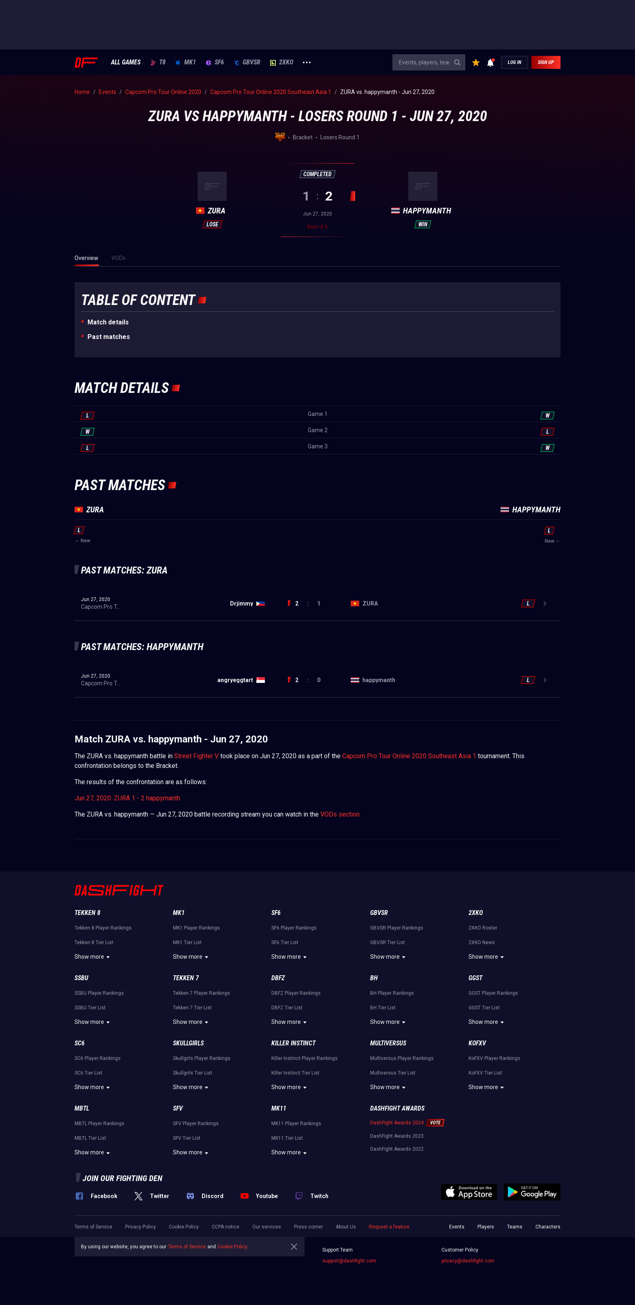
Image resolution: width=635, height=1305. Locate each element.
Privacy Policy (140, 1227)
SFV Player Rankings (196, 1123)
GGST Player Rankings (493, 993)
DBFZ (278, 978)
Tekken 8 (87, 913)
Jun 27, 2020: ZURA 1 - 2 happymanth (127, 798)
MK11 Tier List (287, 1138)
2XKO (281, 62)
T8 (158, 62)
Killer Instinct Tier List (295, 1073)
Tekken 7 (186, 978)
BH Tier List (383, 1008)
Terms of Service (93, 1227)
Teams (514, 1227)
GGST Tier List (484, 1008)
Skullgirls (188, 1043)
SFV (178, 1108)
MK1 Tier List (187, 942)
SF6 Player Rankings (294, 928)
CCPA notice (225, 1227)
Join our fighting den (122, 1178)
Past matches (108, 337)
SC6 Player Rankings (98, 1058)
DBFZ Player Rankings (296, 993)
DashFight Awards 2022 (397, 1149)
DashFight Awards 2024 (397, 1123)
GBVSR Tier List (387, 942)
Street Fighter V (196, 756)
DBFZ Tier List (287, 1008)
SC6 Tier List (88, 1073)
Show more (93, 957)
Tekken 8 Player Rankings (103, 928)
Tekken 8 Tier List (94, 942)
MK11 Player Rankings (296, 1123)
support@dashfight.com (349, 1261)
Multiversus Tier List (393, 1073)
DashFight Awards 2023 (397, 1136)
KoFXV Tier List (485, 1073)
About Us (346, 1227)
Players (485, 1227)
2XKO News (482, 942)
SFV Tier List (186, 1138)
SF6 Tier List (284, 942)
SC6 (80, 1043)
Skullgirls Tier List (192, 1073)
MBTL (82, 1108)
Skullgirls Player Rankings (201, 1058)
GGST (475, 978)
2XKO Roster (483, 928)
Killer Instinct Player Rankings (304, 1058)
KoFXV (477, 1043)
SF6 (215, 62)
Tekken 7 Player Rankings (201, 993)
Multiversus (388, 1043)
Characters (547, 1227)
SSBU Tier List (90, 1008)
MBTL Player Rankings (99, 1123)
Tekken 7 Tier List (192, 1008)
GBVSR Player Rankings (396, 928)
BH (374, 978)
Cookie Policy (184, 1227)
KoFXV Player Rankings (494, 1058)
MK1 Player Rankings (196, 928)
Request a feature (389, 1227)
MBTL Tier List (90, 1138)
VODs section (340, 814)
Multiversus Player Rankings (402, 1058)
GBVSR (247, 62)
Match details (108, 322)
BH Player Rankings (392, 993)
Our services (266, 1227)
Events (457, 1227)
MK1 (185, 62)
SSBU (81, 978)
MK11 (278, 1108)
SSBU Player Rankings (99, 993)
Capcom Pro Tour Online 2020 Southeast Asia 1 (409, 756)
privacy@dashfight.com (467, 1261)
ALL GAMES (126, 62)
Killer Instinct (293, 1043)
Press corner (308, 1227)
